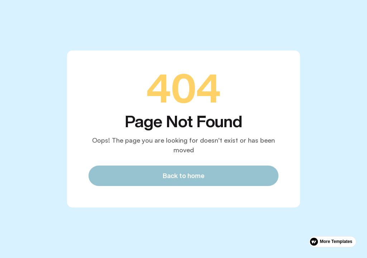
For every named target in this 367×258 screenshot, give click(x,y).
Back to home (184, 175)
